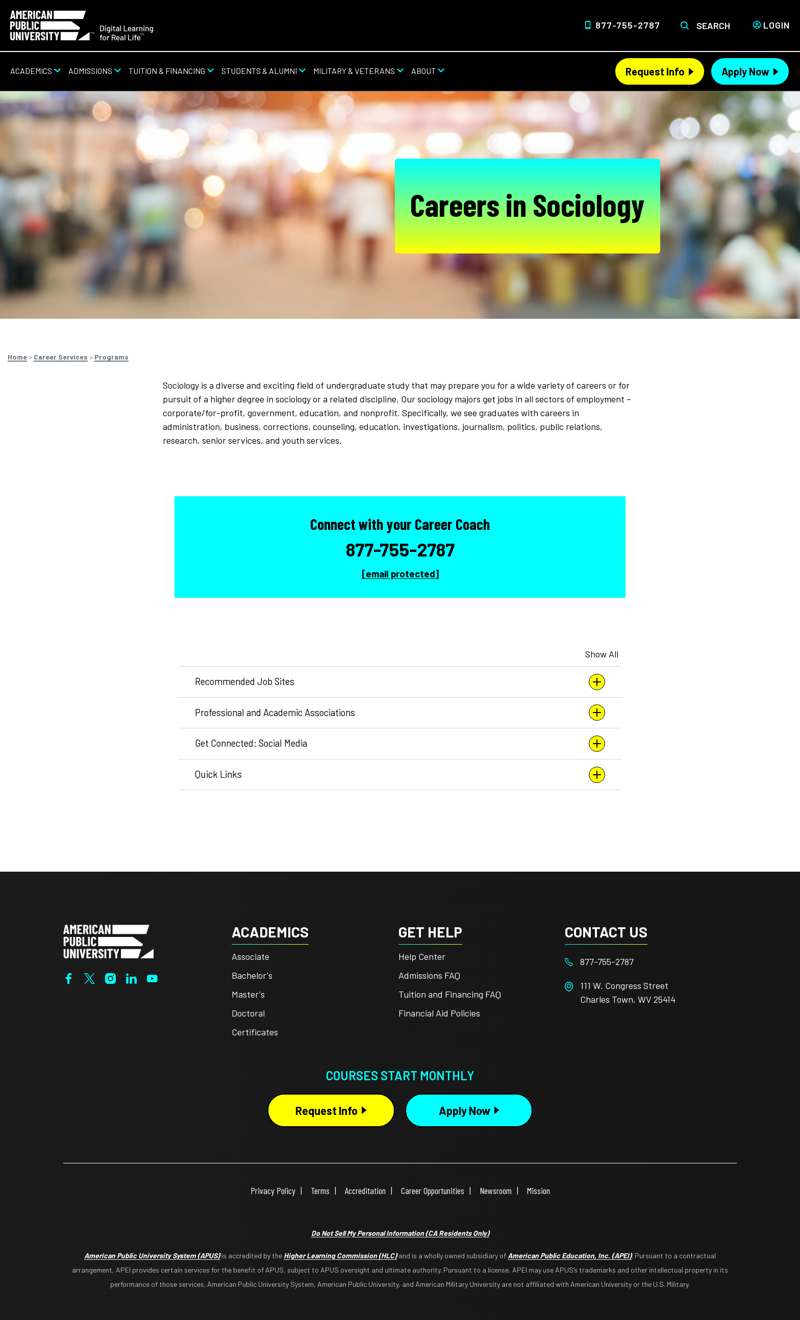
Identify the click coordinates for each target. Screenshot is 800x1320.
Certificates (255, 1031)
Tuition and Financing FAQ (449, 994)
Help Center (421, 956)
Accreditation (365, 1190)
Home (17, 356)
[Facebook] (68, 977)
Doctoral (248, 1013)
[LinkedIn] (131, 977)
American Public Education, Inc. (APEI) (570, 1255)
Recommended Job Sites (400, 682)
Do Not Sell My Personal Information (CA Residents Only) (400, 1233)
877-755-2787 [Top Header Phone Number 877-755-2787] (627, 25)
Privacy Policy (273, 1190)
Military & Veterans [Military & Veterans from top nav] (354, 70)
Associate (250, 956)
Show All (601, 653)
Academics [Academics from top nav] (31, 70)
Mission (538, 1190)
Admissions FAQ (429, 975)
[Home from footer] (108, 940)
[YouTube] (152, 977)
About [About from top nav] (423, 70)
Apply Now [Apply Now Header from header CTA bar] (745, 71)
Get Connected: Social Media (400, 743)
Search (713, 25)
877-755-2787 (400, 549)
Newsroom (496, 1190)
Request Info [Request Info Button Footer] (326, 1110)
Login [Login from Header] (776, 25)
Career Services (61, 356)
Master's (248, 994)
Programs (111, 356)
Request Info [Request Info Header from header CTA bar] (655, 71)
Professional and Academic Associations (400, 712)
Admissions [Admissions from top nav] (90, 70)
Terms (320, 1190)
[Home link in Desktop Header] (81, 24)
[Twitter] (89, 977)
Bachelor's (252, 975)
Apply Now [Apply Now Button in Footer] (464, 1110)
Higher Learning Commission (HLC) (340, 1255)
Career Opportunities (432, 1190)
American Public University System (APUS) (152, 1255)
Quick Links (400, 775)
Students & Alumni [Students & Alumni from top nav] (259, 70)
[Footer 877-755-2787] (648, 962)
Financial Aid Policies (439, 1013)
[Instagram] (110, 977)
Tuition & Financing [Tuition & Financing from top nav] (167, 70)
